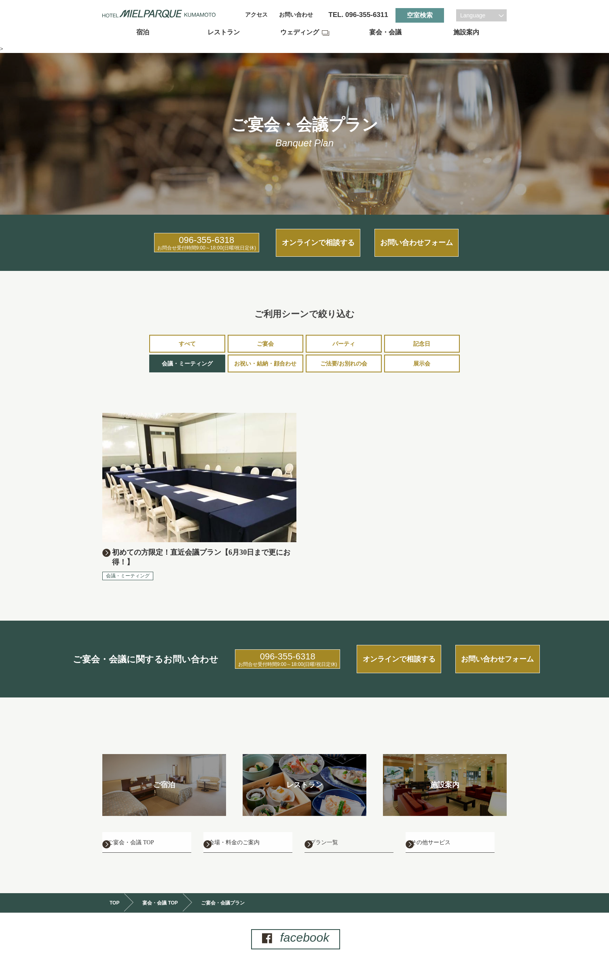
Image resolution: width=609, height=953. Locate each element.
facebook (303, 925)
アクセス (256, 15)
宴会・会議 (385, 32)
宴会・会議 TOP (160, 890)
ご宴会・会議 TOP (146, 827)
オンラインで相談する (304, 238)
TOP (114, 890)
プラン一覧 (337, 827)
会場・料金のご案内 (251, 827)
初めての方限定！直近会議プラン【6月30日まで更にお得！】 (203, 548)
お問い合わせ (296, 15)
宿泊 (142, 32)
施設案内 (466, 32)
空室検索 (420, 15)
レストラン (223, 32)
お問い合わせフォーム (435, 238)
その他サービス (446, 827)
